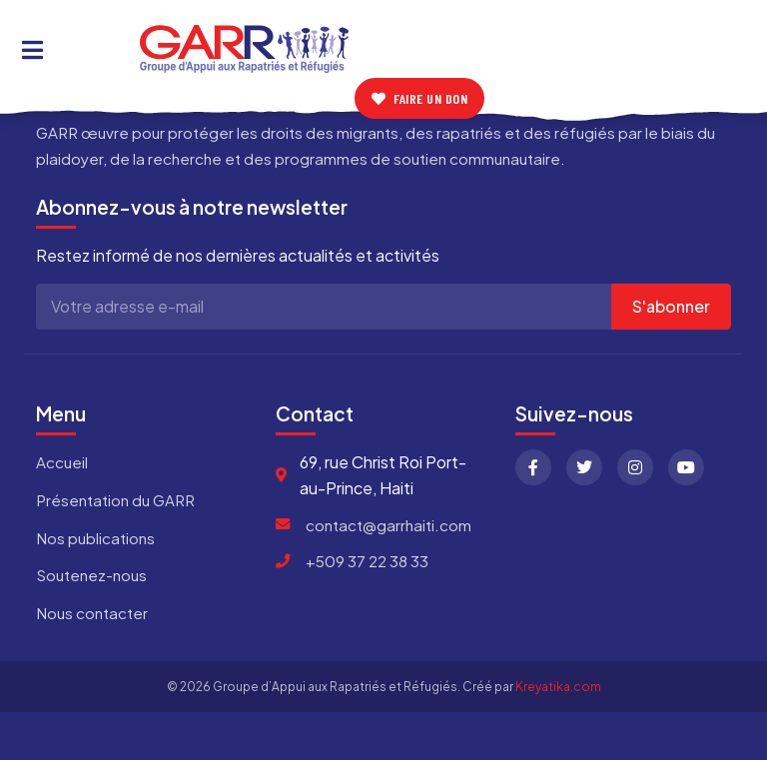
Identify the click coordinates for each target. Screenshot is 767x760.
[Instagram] (635, 467)
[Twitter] (584, 467)
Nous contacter (92, 612)
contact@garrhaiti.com (388, 524)
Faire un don (420, 98)
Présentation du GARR (115, 499)
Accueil (62, 461)
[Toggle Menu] (32, 49)
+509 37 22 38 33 (367, 560)
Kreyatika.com (558, 686)
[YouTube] (686, 467)
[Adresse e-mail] (324, 307)
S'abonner (671, 306)
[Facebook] (533, 467)
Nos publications (95, 537)
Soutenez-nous (91, 574)
